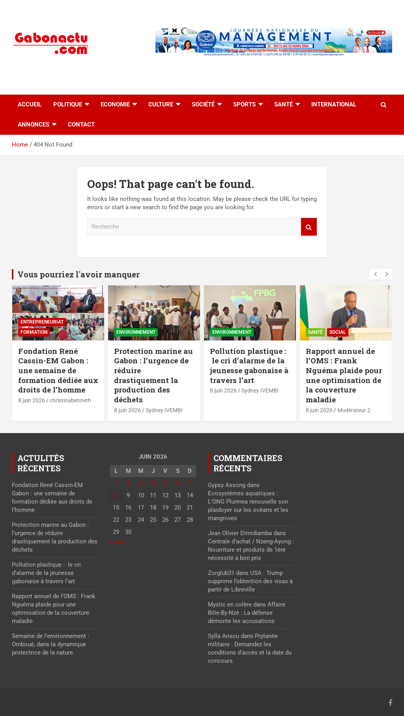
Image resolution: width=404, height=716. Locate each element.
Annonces (33, 124)
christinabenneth (70, 400)
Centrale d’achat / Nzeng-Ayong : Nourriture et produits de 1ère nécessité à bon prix (251, 550)
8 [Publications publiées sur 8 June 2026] (116, 495)
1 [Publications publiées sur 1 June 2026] (116, 483)
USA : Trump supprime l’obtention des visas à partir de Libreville (250, 581)
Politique (67, 104)
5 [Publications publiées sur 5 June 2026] (165, 483)
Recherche (309, 227)
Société (203, 104)
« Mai (117, 542)
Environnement (135, 332)
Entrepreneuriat (42, 322)
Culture (160, 104)
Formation (34, 332)
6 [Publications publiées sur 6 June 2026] (177, 483)
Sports (244, 104)
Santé (283, 104)
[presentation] (375, 274)
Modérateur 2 (353, 410)
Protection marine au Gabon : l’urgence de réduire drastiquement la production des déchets (153, 375)
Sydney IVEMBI (164, 410)
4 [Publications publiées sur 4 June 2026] (153, 483)
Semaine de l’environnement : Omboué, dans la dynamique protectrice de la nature (50, 644)
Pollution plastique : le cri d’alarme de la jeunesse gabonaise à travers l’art (249, 365)
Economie (115, 104)
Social (337, 332)
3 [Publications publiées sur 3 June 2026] (140, 483)
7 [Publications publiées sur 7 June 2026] (189, 483)
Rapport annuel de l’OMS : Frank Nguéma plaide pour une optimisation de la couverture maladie (344, 375)
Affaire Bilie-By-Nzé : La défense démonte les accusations (246, 613)
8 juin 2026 (31, 400)
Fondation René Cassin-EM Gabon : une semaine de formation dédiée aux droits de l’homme (58, 370)
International (333, 104)
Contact (81, 124)
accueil (29, 104)
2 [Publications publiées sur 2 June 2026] (128, 483)
